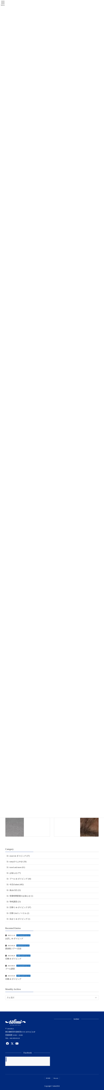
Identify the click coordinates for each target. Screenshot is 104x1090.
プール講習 (10, 969)
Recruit (56, 1078)
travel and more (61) (17, 867)
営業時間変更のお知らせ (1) (21, 896)
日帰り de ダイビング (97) (20, 907)
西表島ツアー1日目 (13, 949)
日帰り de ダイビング (23, 955)
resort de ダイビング (23, 945)
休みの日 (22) (15, 890)
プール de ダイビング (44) (20, 879)
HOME (48, 1078)
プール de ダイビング (23, 935)
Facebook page (28, 1059)
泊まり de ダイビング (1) (19, 919)
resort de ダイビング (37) (19, 856)
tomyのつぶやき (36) (18, 862)
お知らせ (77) (15, 873)
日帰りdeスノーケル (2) (19, 913)
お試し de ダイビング (14, 939)
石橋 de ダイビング (13, 959)
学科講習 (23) (15, 902)
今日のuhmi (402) (16, 885)
